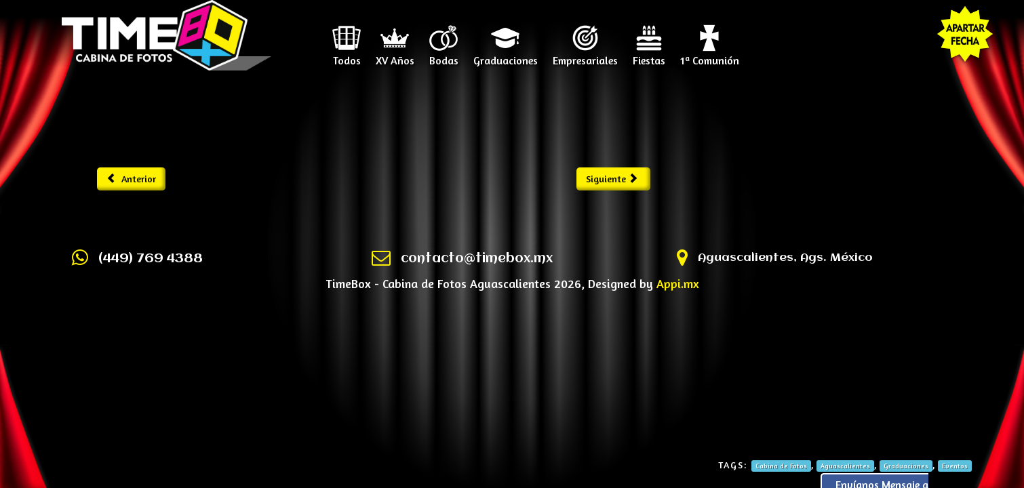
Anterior (131, 178)
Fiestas (649, 56)
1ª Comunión (709, 56)
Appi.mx (677, 283)
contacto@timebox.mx (477, 259)
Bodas (443, 56)
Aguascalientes (845, 466)
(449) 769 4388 (150, 259)
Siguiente (612, 178)
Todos (347, 56)
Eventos (955, 466)
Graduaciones (505, 56)
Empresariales (585, 56)
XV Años (395, 56)
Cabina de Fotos (781, 466)
